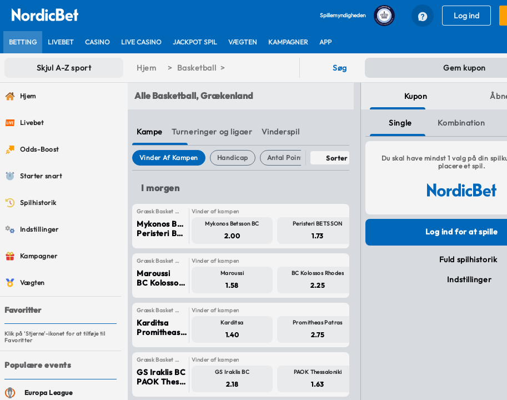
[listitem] (22, 42)
